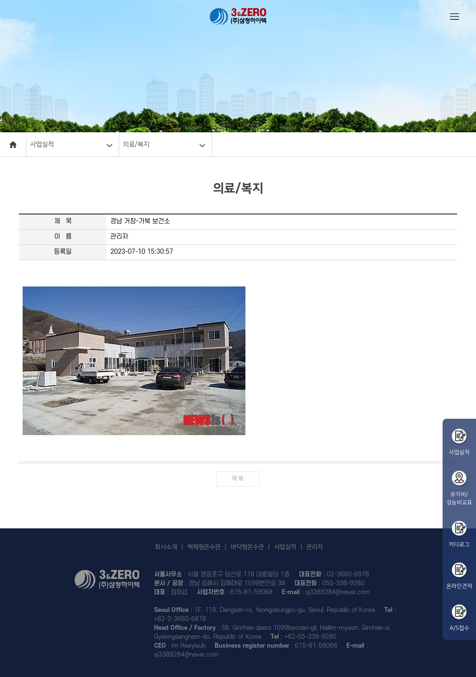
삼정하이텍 (238, 16)
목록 (238, 479)
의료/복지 (136, 144)
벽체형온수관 (204, 547)
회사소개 (166, 547)
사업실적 (42, 144)
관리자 (314, 547)
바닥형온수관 (247, 547)
